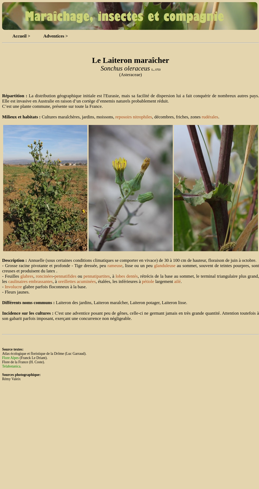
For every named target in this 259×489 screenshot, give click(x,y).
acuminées (86, 281)
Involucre (13, 286)
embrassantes (41, 281)
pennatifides (65, 276)
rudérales (210, 116)
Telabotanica (11, 366)
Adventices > (55, 36)
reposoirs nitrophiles (133, 116)
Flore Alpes (10, 358)
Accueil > (21, 36)
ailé (177, 281)
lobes (120, 276)
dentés (132, 276)
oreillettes (67, 281)
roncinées (44, 276)
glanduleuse (164, 265)
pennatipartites (96, 276)
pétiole (148, 281)
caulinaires (18, 281)
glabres (26, 276)
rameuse (114, 265)
